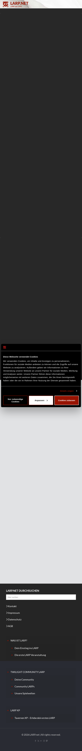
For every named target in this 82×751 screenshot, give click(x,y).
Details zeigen (67, 391)
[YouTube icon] (41, 741)
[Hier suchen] (41, 597)
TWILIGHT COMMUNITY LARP (28, 671)
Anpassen (41, 400)
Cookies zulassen (66, 400)
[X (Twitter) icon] (38, 741)
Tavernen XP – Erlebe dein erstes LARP (35, 717)
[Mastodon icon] (47, 741)
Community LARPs (25, 686)
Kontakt (12, 606)
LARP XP (15, 710)
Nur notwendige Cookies (15, 400)
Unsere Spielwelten (25, 693)
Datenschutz (14, 619)
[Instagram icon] (44, 741)
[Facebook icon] (36, 741)
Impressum (14, 612)
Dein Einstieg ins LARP (26, 648)
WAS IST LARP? (19, 640)
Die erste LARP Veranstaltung (30, 654)
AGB (10, 626)
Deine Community (24, 679)
